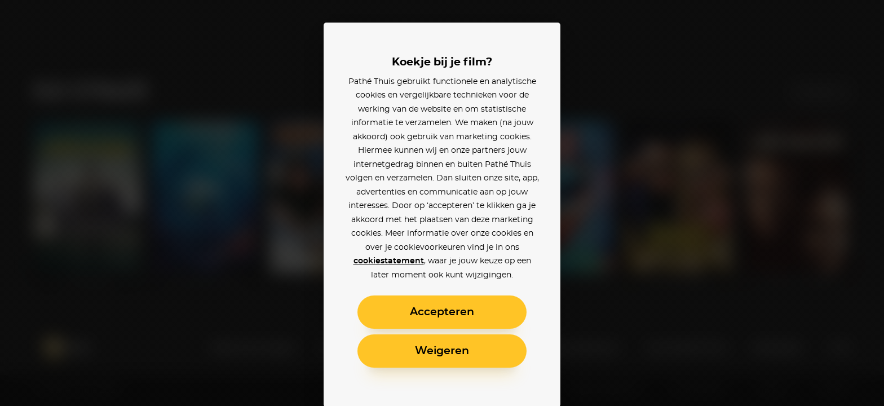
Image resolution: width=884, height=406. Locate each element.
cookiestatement (388, 261)
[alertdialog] (442, 203)
